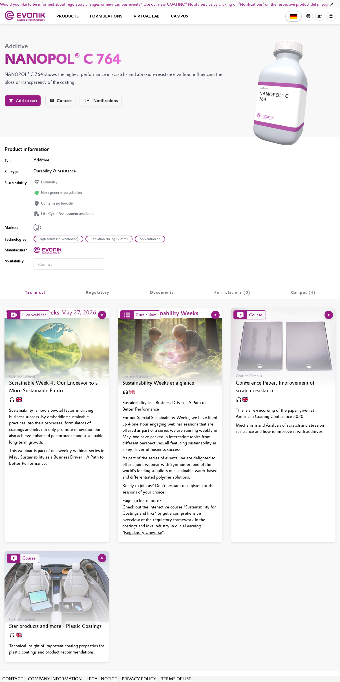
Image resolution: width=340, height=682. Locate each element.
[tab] (35, 292)
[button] (293, 16)
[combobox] (69, 264)
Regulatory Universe (143, 532)
